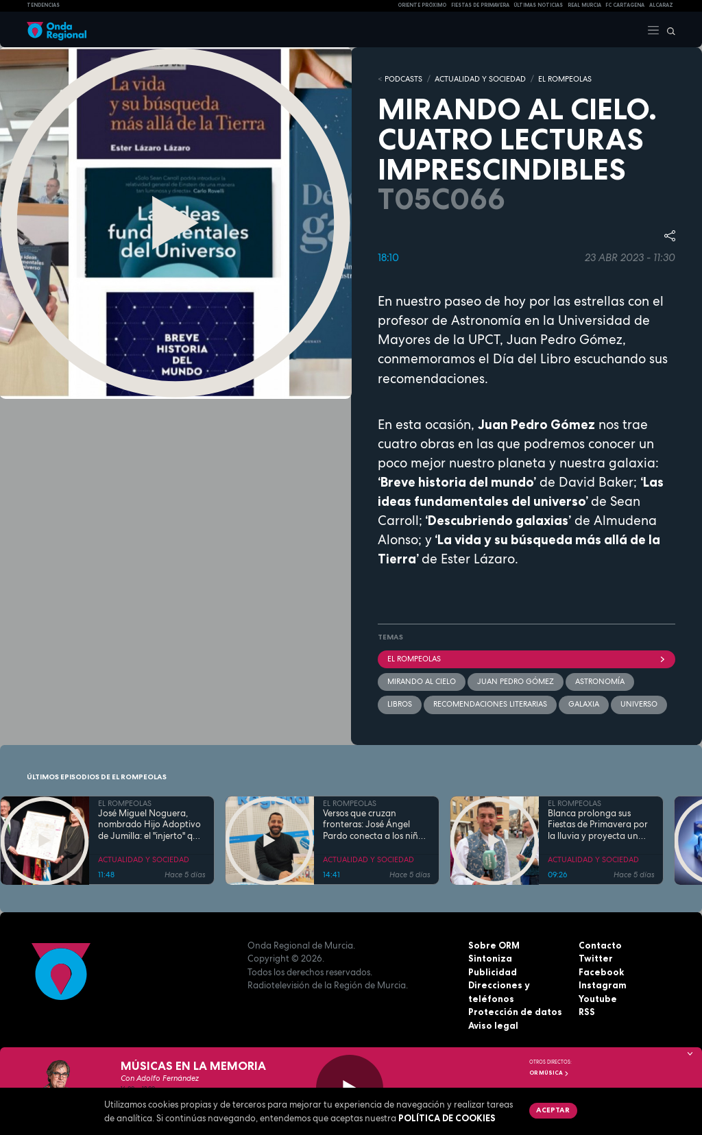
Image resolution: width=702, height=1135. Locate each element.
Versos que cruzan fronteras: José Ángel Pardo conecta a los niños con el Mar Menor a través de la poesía (375, 825)
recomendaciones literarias (490, 704)
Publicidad (492, 971)
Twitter (596, 958)
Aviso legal (493, 1025)
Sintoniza (490, 958)
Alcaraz (661, 5)
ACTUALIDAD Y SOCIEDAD (480, 79)
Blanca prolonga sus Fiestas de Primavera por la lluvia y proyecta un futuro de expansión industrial (598, 825)
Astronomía (600, 681)
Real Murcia (584, 5)
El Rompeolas (526, 658)
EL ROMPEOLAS (565, 79)
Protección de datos (515, 1011)
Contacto (600, 945)
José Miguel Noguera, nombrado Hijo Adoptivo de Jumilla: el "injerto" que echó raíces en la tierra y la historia (150, 825)
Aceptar (553, 1109)
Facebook (601, 971)
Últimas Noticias (538, 5)
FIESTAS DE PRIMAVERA (480, 5)
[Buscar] (667, 29)
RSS (587, 1011)
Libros (399, 704)
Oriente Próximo (422, 5)
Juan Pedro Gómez (515, 681)
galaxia (583, 704)
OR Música (549, 1072)
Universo (638, 704)
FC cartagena (624, 5)
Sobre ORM (494, 945)
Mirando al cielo (421, 681)
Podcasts (403, 79)
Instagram (603, 984)
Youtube (598, 998)
